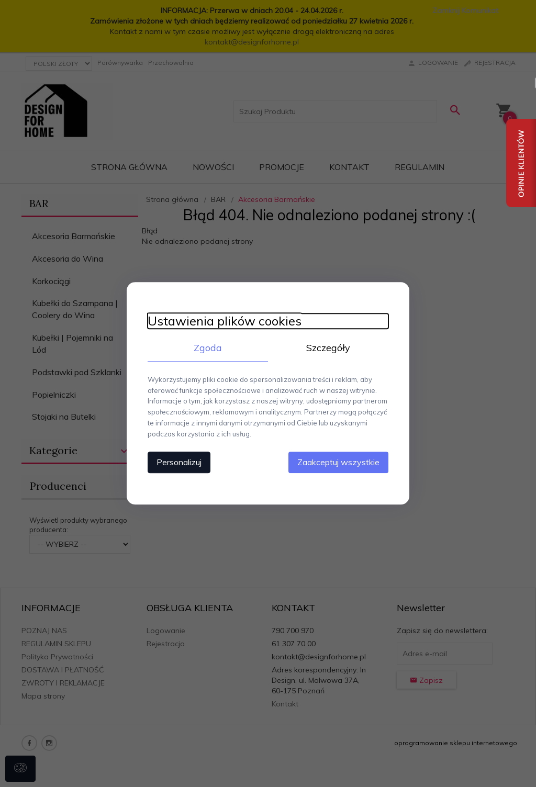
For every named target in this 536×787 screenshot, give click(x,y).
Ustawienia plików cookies (225, 321)
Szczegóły (328, 348)
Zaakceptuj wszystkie (338, 462)
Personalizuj (179, 462)
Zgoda (208, 348)
